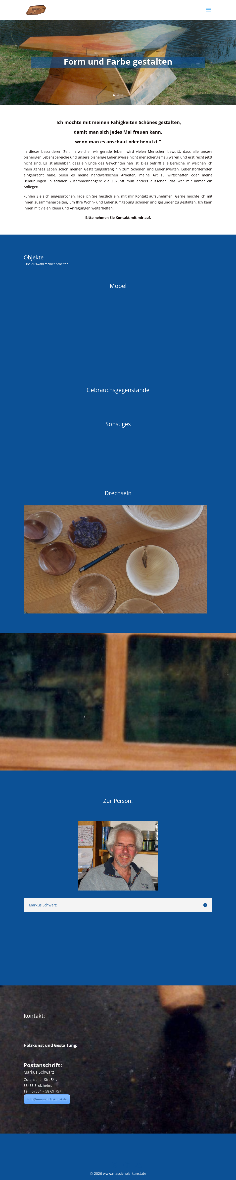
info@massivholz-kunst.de (47, 1099)
